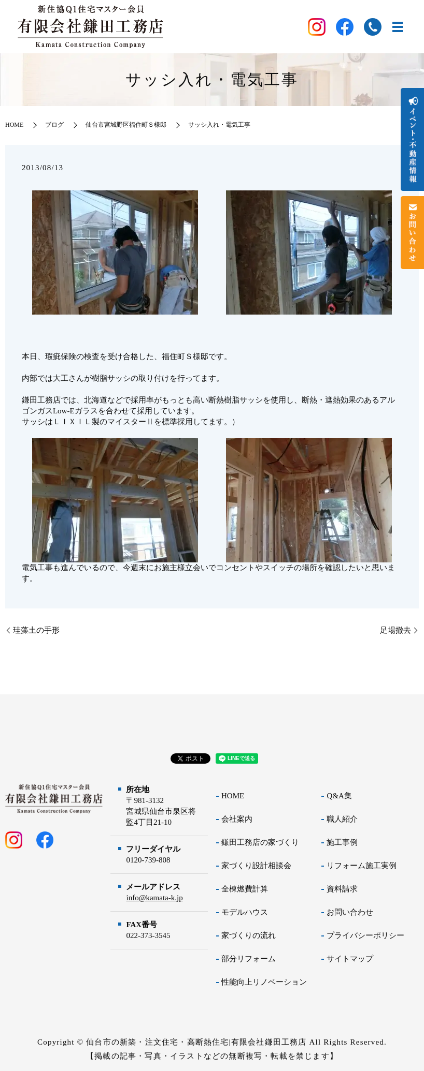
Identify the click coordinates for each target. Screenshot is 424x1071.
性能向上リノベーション (264, 982)
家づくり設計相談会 (256, 865)
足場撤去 (395, 630)
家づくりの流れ (248, 935)
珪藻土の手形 (36, 630)
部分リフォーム (248, 959)
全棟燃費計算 (244, 889)
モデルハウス (244, 912)
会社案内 (236, 819)
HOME (14, 124)
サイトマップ (350, 959)
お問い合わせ (350, 912)
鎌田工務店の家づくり (260, 842)
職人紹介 (342, 819)
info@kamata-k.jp (154, 898)
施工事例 (342, 842)
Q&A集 (339, 796)
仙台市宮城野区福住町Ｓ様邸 (126, 124)
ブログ (54, 124)
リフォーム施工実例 (362, 865)
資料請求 (342, 889)
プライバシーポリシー (365, 935)
